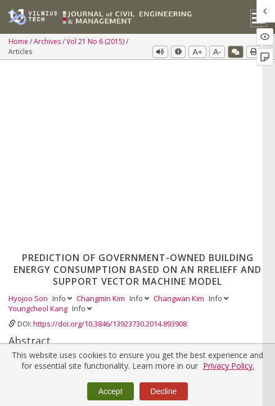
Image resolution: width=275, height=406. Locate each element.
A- (217, 51)
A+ (197, 51)
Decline (164, 391)
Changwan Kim (180, 119)
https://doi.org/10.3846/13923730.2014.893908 (110, 144)
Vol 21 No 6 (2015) (96, 41)
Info (63, 119)
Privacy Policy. (228, 365)
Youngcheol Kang (38, 129)
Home (19, 41)
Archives (48, 41)
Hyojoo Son (28, 119)
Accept (110, 391)
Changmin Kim (101, 119)
